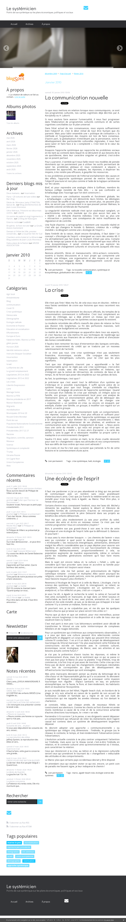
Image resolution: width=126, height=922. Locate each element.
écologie (97, 461)
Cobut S (10, 551)
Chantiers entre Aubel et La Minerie (22, 237)
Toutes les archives (14, 173)
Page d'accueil (65, 73)
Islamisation (11, 361)
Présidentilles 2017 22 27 (17, 431)
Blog (8, 301)
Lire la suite (20, 97)
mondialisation (13, 410)
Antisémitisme (12, 298)
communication (13, 305)
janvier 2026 (11, 152)
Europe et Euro (13, 336)
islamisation (28, 861)
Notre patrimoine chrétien (30, 488)
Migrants (10, 406)
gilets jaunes (12, 343)
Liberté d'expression (15, 385)
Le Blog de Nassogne (27, 218)
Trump (9, 452)
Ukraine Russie (13, 455)
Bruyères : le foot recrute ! (18, 225)
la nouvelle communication (84, 270)
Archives (29, 24)
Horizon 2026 (12, 347)
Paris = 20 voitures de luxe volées (21, 196)
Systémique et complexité (17, 448)
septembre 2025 (13, 166)
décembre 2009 (51, 73)
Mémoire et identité (27, 574)
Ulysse (21, 562)
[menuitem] (13, 24)
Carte (11, 612)
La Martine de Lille (14, 368)
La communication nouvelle (76, 97)
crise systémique (79, 461)
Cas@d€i (27, 222)
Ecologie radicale (14, 322)
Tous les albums (12, 123)
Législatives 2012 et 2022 (17, 375)
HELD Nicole (12, 597)
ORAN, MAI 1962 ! (14, 690)
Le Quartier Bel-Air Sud (31, 233)
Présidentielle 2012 (15, 427)
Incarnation (29, 193)
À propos (46, 24)
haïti (90, 461)
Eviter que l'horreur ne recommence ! (22, 501)
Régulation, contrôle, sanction (20, 438)
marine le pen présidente (18, 847)
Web (8, 466)
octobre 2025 (12, 162)
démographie (13, 861)
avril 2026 (10, 141)
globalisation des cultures (71, 272)
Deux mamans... (13, 193)
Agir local (10, 294)
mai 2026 (10, 138)
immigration (13, 851)
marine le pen (14, 842)
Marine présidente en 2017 (18, 399)
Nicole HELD (12, 525)
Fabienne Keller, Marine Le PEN (20, 340)
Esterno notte (12, 222)
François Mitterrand (27, 551)
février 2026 (11, 148)
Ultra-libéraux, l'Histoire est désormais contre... (23, 211)
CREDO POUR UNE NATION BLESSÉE (23, 760)
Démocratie (11, 315)
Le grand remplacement (17, 371)
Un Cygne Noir (13, 459)
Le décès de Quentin (15, 772)
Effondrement (12, 333)
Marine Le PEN (13, 396)
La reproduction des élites (18, 737)
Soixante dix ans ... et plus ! (18, 725)
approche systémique (17, 865)
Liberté (20, 213)
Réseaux (10, 441)
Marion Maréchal (14, 403)
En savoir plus (109, 920)
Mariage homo (13, 392)
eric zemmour (28, 851)
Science (9, 445)
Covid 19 (10, 308)
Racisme (10, 434)
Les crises (10, 382)
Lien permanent (54, 270)
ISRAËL (9, 679)
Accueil (14, 24)
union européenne (24, 856)
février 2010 (78, 73)
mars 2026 (11, 145)
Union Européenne (15, 462)
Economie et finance (15, 326)
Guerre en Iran (13, 749)
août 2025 (11, 169)
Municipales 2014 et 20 (16, 413)
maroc (75, 772)
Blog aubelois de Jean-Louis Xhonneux (23, 239)
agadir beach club (87, 772)
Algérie (21, 539)
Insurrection (12, 357)
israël (9, 856)
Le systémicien (21, 8)
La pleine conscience (15, 781)
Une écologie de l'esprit (72, 478)
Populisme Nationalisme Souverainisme (24, 424)
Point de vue (12, 420)
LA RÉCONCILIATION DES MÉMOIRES (23, 702)
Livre (8, 389)
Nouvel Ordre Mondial (16, 417)
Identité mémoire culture (17, 350)
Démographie (12, 319)
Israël (9, 364)
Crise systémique (14, 312)
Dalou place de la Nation (17, 243)
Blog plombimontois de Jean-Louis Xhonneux (23, 205)
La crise (54, 289)
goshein (10, 488)
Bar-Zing (10, 199)
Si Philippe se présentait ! (29, 514)
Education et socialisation (17, 329)
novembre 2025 (13, 159)
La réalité (22, 586)
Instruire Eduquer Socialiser (19, 354)
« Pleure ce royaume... (16, 714)
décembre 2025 (13, 155)
